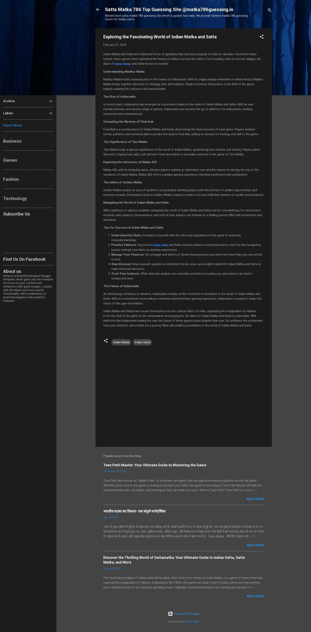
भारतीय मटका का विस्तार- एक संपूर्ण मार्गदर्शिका (134, 511)
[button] (261, 37)
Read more (255, 499)
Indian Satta (160, 244)
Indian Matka (123, 63)
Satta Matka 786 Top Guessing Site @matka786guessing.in (169, 9)
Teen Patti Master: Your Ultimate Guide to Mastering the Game (154, 465)
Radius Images (192, 621)
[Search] (269, 11)
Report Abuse (12, 125)
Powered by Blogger (184, 614)
